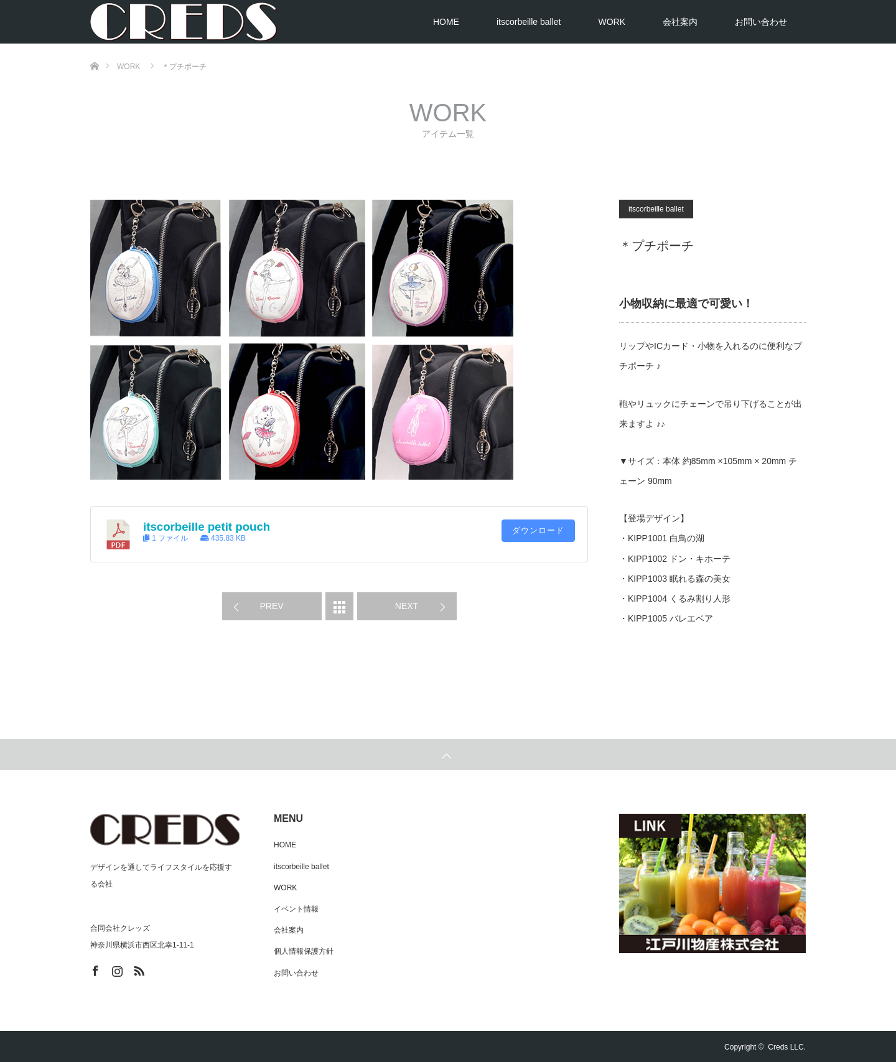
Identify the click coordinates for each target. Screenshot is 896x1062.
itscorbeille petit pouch (206, 526)
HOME (446, 22)
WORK (611, 22)
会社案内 (680, 22)
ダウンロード (538, 530)
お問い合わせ (761, 22)
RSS (137, 968)
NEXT (406, 606)
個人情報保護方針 (304, 951)
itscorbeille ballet (529, 22)
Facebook (94, 968)
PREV (271, 606)
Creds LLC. (787, 1047)
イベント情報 (296, 909)
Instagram (115, 968)
